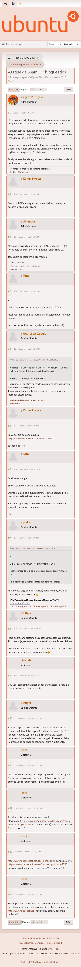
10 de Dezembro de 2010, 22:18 (27, 538)
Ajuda (22, 942)
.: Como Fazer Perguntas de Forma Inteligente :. (25, 266)
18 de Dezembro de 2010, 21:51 (28, 894)
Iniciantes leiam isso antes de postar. (28, 400)
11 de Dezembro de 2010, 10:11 (27, 676)
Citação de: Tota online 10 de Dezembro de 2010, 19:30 (33, 548)
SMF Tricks (54, 948)
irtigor (27, 613)
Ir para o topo (15, 922)
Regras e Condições (35, 942)
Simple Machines (51, 961)
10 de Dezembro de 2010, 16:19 (21, 113)
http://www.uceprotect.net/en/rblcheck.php (31, 860)
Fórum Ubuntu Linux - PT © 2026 (40, 938)
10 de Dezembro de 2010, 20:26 (27, 426)
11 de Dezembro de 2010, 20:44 (28, 718)
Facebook (15, 403)
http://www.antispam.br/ (21, 910)
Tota (26, 275)
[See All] (9, 57)
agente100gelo (33, 97)
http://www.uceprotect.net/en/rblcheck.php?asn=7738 (37, 864)
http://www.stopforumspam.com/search (30, 438)
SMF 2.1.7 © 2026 (31, 961)
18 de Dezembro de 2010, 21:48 (28, 852)
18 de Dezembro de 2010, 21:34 (28, 808)
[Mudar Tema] (20, 3)
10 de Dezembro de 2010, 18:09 (27, 194)
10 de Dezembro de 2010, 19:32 (27, 349)
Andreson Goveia (34, 333)
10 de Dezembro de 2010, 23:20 (27, 628)
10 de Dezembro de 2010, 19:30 (27, 291)
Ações (68, 89)
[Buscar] (60, 44)
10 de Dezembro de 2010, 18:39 (27, 237)
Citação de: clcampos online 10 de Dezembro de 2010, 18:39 (35, 360)
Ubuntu (61, 953)
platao (27, 522)
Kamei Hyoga (32, 178)
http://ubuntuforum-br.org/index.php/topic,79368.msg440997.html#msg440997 (39, 605)
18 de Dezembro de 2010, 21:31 (28, 765)
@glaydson (23, 171)
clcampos (29, 221)
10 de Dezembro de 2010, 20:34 (27, 469)
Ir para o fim (14, 90)
